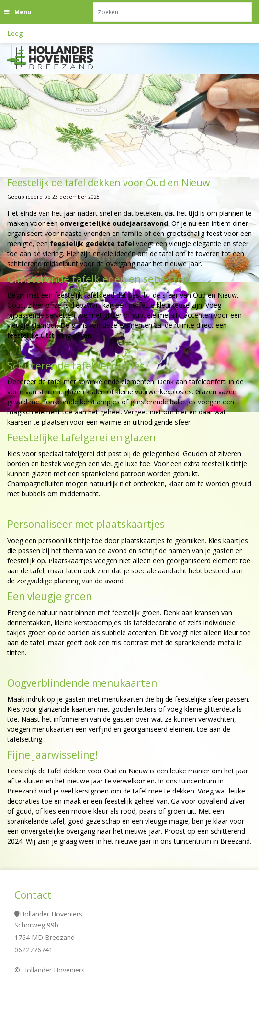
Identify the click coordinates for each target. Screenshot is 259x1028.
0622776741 (33, 949)
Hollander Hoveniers (51, 913)
